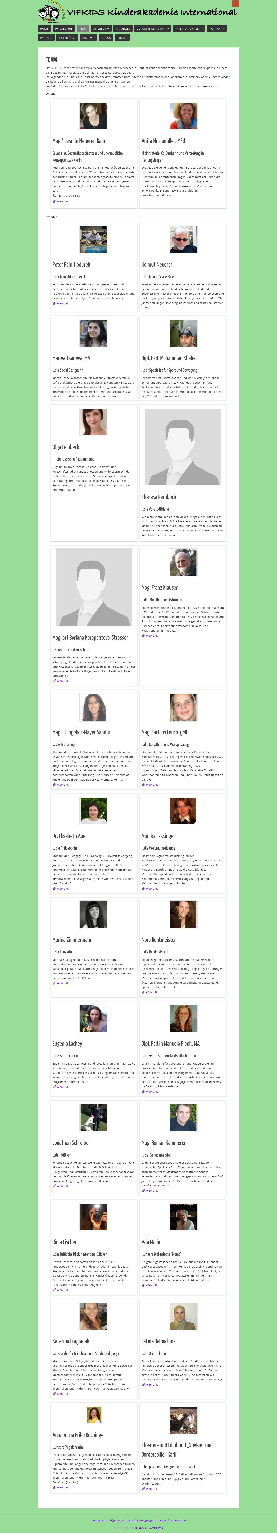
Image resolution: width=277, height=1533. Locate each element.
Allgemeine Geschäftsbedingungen (131, 1520)
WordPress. (156, 1528)
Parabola (140, 1528)
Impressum (98, 1520)
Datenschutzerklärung (171, 1520)
